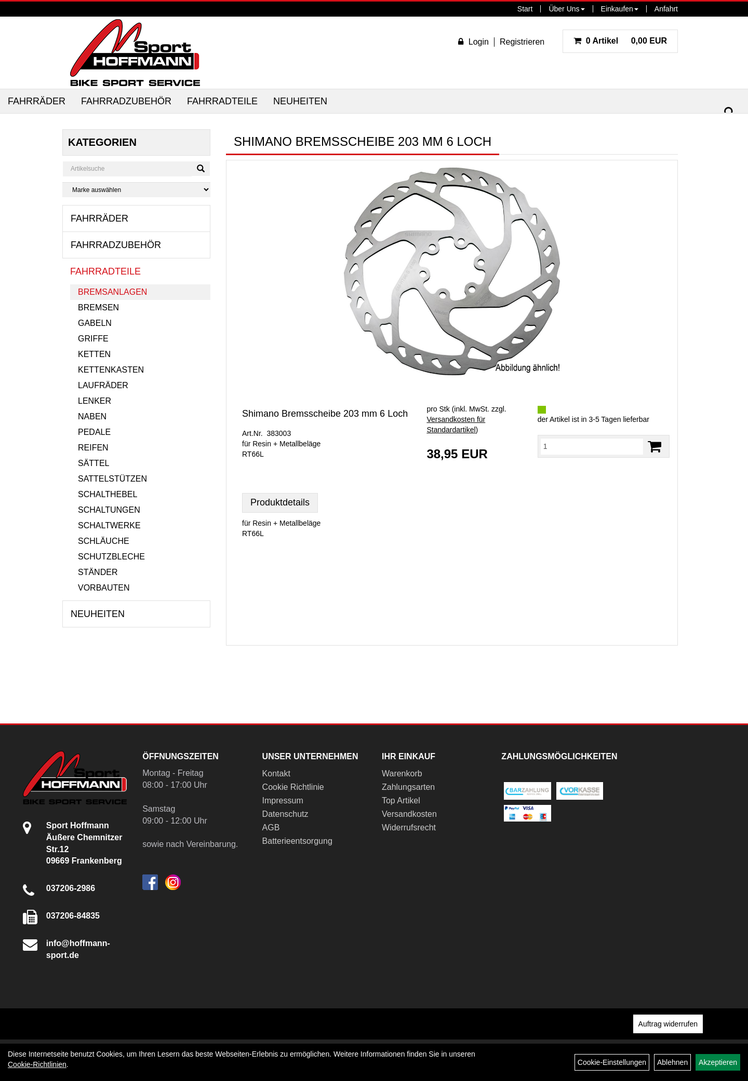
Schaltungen (109, 509)
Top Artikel (401, 800)
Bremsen (98, 307)
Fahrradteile (222, 101)
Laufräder (103, 385)
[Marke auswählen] (136, 189)
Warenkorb (402, 773)
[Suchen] (729, 112)
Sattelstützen (112, 478)
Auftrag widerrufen (668, 1024)
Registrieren (522, 41)
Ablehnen (672, 1062)
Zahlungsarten (408, 787)
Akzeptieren (718, 1062)
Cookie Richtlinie (293, 787)
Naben (92, 416)
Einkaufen (619, 8)
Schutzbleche (111, 556)
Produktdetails (280, 502)
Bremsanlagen (112, 292)
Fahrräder (36, 101)
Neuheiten (300, 101)
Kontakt (276, 773)
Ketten (94, 354)
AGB (271, 827)
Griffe (93, 338)
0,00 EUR (620, 40)
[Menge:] (592, 446)
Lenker (94, 400)
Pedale (94, 432)
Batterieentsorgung (297, 841)
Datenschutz (285, 814)
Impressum (282, 800)
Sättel (93, 463)
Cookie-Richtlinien (37, 1064)
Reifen (93, 447)
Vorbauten (104, 587)
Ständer (97, 572)
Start (525, 8)
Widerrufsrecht (409, 827)
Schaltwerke (109, 525)
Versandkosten (409, 814)
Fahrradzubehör (126, 101)
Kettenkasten (111, 369)
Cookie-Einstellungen (612, 1062)
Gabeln (95, 323)
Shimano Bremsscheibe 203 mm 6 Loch (325, 413)
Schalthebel (107, 494)
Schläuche (103, 541)
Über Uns (566, 8)
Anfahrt (666, 8)
